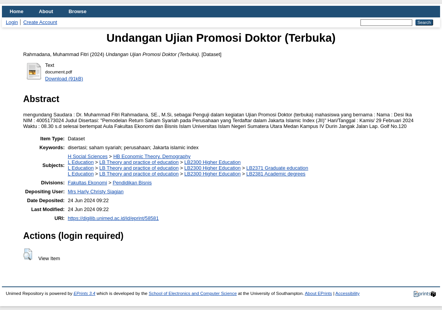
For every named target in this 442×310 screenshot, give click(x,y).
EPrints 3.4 (84, 293)
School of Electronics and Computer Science (193, 293)
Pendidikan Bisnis (132, 183)
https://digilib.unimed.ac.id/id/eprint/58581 (113, 218)
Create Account (40, 22)
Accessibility (347, 293)
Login (12, 22)
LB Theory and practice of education (138, 162)
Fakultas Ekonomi (87, 183)
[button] (27, 254)
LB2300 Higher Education (212, 162)
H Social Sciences (87, 156)
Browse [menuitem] (78, 11)
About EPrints (318, 293)
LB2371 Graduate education (277, 168)
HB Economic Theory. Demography (151, 156)
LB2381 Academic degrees (276, 174)
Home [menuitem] (17, 11)
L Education (81, 162)
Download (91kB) (64, 79)
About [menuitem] (46, 11)
